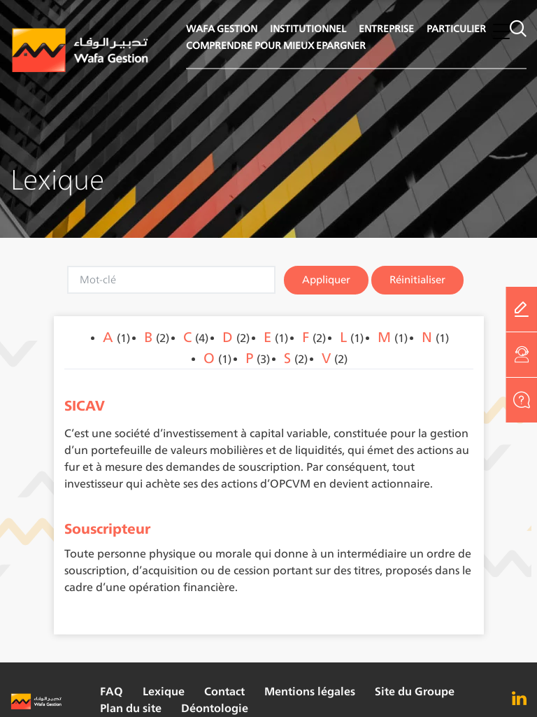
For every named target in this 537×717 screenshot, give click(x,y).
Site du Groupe (414, 691)
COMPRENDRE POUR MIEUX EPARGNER (276, 45)
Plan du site (131, 708)
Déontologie (214, 708)
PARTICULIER (456, 28)
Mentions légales (309, 691)
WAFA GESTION (221, 28)
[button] (501, 31)
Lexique (164, 691)
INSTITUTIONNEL (308, 28)
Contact (224, 691)
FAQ (111, 691)
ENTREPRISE (386, 28)
